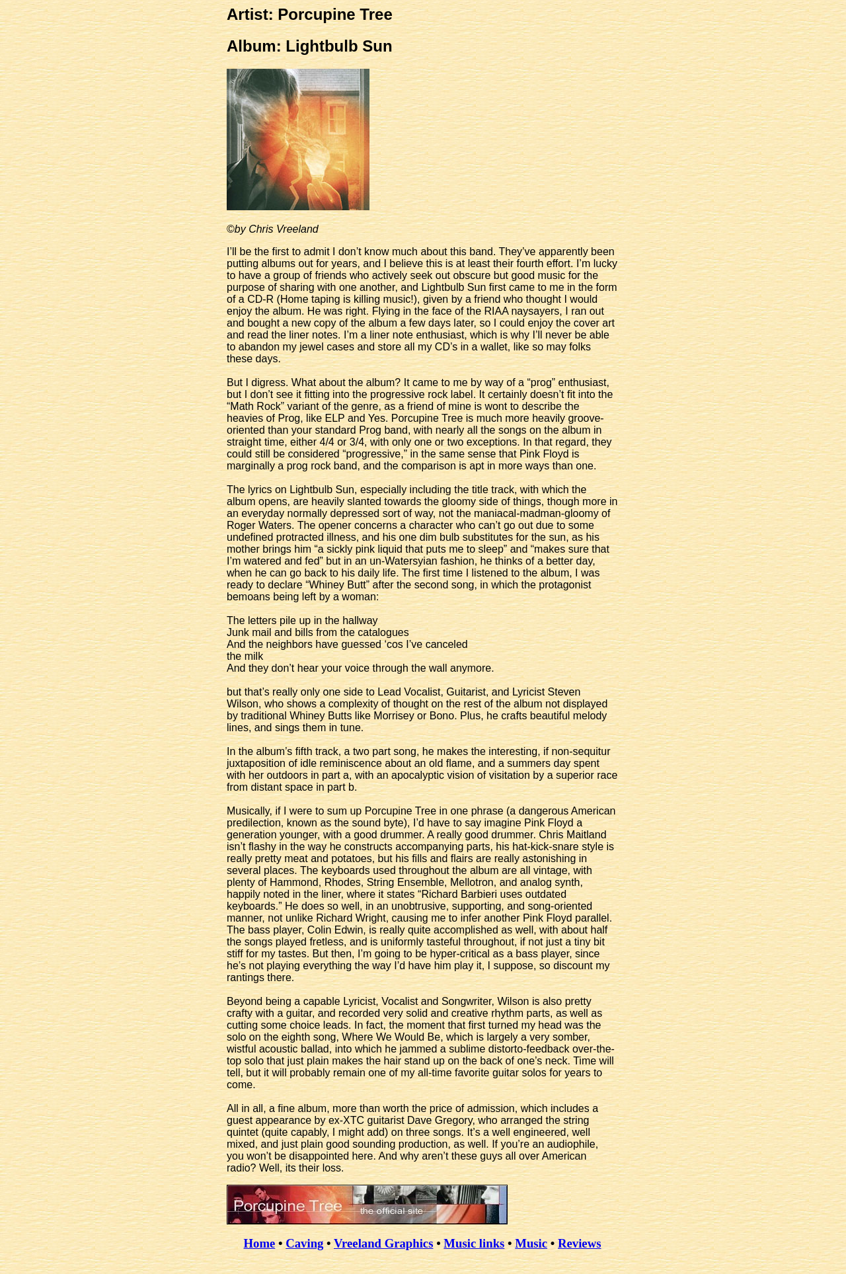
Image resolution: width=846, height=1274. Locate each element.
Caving (304, 1243)
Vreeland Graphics (384, 1243)
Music (531, 1243)
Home (260, 1243)
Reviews (579, 1243)
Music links (473, 1243)
